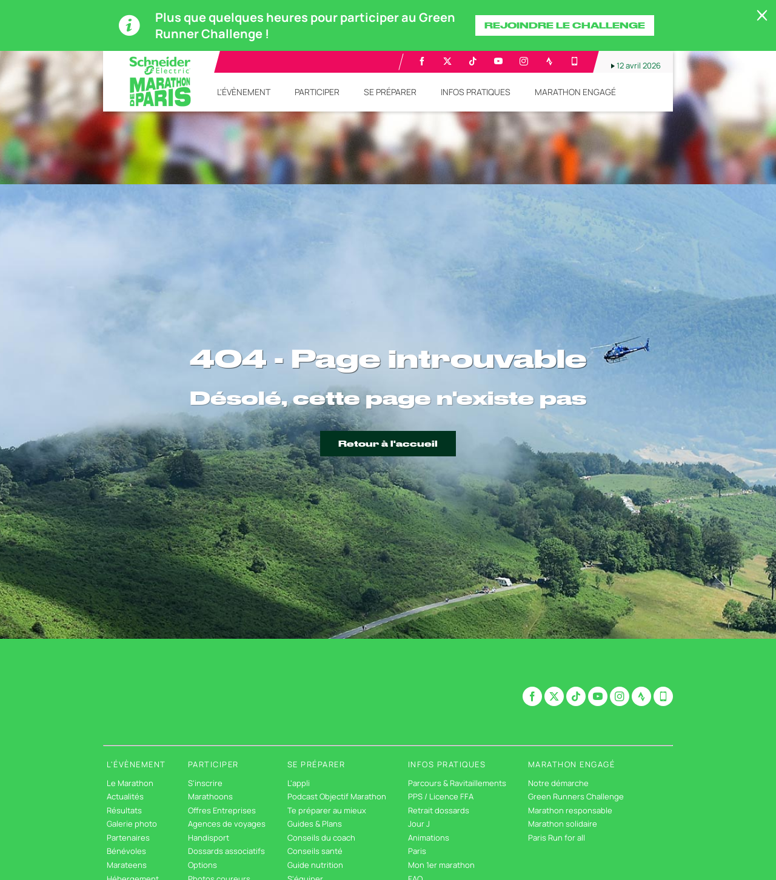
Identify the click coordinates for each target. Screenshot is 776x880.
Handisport (208, 837)
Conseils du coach (321, 837)
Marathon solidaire (562, 823)
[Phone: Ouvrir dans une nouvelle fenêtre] (575, 61)
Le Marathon (130, 783)
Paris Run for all (556, 837)
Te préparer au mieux (326, 810)
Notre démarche (558, 783)
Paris (417, 850)
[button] (243, 92)
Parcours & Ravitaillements (457, 783)
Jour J (419, 823)
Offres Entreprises (222, 810)
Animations (428, 837)
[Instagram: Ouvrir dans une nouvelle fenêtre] (524, 61)
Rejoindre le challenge (564, 25)
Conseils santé (315, 850)
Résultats (124, 810)
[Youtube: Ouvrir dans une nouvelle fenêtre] (498, 61)
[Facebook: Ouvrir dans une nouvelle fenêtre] (422, 61)
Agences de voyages (227, 823)
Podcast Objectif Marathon (336, 796)
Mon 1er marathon (441, 864)
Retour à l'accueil (388, 443)
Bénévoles (126, 850)
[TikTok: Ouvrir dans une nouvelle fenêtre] (473, 61)
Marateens (127, 864)
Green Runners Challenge (576, 796)
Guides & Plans (314, 823)
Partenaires (128, 837)
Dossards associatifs (226, 850)
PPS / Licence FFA (440, 796)
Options (202, 864)
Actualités (125, 796)
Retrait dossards (438, 810)
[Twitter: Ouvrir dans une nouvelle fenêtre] (447, 61)
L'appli (298, 783)
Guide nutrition (315, 864)
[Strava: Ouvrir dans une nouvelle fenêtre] (549, 61)
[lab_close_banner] (762, 15)
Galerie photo (132, 823)
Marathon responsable (570, 810)
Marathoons (210, 796)
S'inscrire (205, 783)
